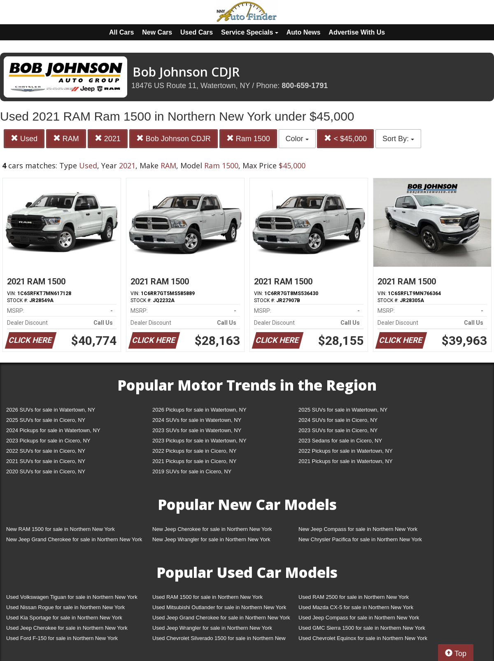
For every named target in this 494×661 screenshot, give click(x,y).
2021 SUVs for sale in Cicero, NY (45, 461)
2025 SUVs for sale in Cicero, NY (45, 420)
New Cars (157, 32)
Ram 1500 (248, 138)
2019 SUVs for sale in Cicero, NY (191, 471)
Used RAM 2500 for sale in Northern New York (353, 597)
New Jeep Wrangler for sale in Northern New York (211, 539)
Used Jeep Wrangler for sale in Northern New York (212, 628)
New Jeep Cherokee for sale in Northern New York (212, 529)
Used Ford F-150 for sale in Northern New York (62, 638)
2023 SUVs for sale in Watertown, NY (196, 430)
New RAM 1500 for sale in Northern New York (60, 529)
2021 (108, 138)
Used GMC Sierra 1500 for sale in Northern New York (361, 628)
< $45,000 (345, 138)
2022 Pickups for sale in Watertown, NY (345, 451)
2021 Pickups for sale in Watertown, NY (345, 461)
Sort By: (398, 139)
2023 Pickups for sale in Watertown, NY (199, 441)
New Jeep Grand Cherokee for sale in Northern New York (74, 539)
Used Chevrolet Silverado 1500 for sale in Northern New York (219, 640)
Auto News (304, 32)
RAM (66, 138)
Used (24, 138)
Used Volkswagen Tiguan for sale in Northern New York (71, 597)
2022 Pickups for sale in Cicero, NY (194, 451)
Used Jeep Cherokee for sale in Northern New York (67, 628)
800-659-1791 (305, 85)
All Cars (121, 32)
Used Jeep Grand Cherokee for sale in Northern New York (221, 617)
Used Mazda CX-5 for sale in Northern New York (355, 607)
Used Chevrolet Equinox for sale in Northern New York (362, 638)
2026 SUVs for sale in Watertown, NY (50, 410)
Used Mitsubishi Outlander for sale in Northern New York (219, 607)
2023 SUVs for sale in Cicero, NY (337, 430)
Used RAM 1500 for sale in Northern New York (207, 597)
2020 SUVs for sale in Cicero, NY (45, 471)
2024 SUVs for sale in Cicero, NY (337, 420)
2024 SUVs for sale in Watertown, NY (196, 420)
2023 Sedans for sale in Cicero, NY (340, 441)
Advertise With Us (357, 32)
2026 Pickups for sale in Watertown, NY (199, 410)
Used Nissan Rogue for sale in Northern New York (65, 607)
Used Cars (196, 32)
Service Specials (249, 32)
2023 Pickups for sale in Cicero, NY (48, 441)
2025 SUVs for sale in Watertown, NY (342, 410)
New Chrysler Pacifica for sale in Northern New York (360, 539)
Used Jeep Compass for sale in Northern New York (358, 617)
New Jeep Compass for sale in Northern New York (357, 529)
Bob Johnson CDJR (173, 138)
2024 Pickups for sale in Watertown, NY (53, 430)
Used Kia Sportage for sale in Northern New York (64, 617)
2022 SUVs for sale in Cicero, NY (45, 451)
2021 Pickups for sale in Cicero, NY (194, 461)
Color (297, 139)
